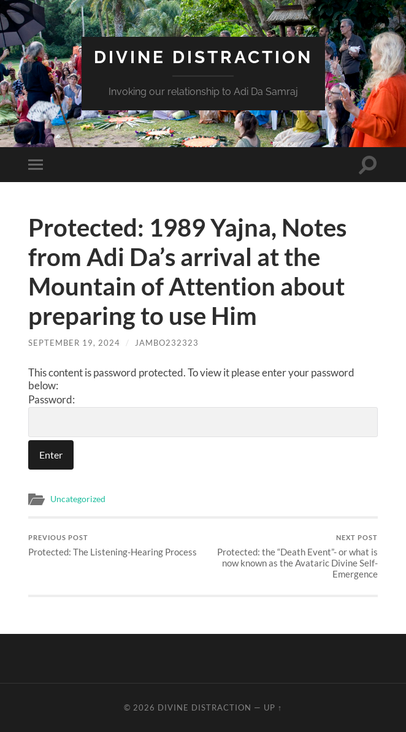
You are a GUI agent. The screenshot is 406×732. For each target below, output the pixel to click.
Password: (202, 415)
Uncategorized (77, 499)
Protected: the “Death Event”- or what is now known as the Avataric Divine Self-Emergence (292, 556)
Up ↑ (273, 707)
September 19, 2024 (74, 343)
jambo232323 (167, 343)
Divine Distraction (203, 57)
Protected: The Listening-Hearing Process (112, 545)
